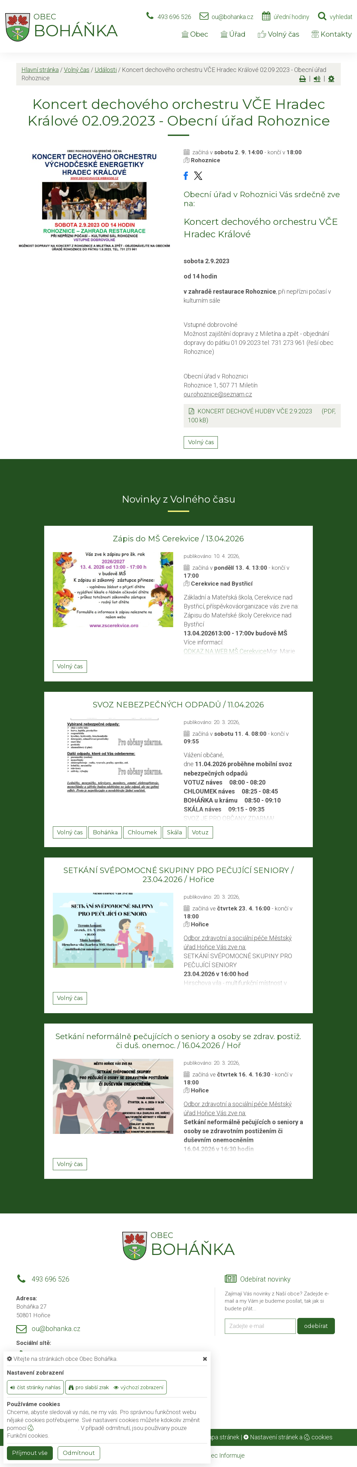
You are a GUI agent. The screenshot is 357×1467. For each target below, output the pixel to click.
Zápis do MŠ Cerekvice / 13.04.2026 (178, 538)
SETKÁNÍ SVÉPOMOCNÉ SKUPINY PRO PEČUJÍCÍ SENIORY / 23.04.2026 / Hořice (178, 875)
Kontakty (332, 34)
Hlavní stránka (40, 69)
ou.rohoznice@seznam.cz (218, 394)
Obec (195, 34)
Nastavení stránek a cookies (287, 1437)
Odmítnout (79, 1453)
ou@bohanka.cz (232, 16)
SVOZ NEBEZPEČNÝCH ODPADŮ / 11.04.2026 (178, 704)
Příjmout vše (30, 1453)
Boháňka (105, 832)
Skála (174, 832)
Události (106, 69)
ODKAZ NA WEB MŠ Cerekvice (225, 651)
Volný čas (278, 34)
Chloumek (142, 832)
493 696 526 (174, 16)
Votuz (200, 832)
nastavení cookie (53, 1427)
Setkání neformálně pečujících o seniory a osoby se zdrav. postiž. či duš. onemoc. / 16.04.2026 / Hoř (178, 1041)
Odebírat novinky (265, 1279)
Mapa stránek (221, 1437)
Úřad (233, 34)
